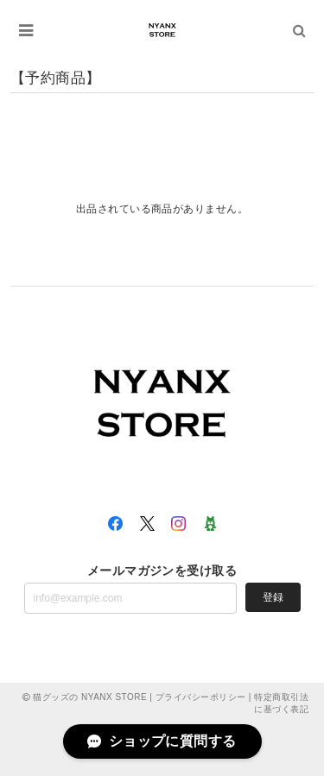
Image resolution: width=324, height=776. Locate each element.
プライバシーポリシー (201, 697)
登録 (273, 597)
